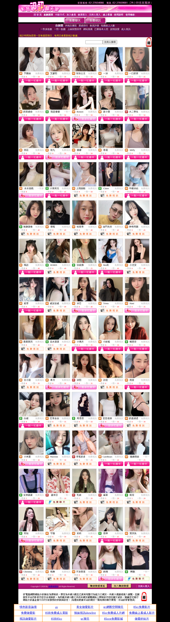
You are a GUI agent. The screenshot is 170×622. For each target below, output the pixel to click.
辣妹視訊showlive (85, 612)
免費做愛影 (53, 586)
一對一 (67, 112)
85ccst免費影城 (113, 618)
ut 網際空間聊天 (113, 606)
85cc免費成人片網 (113, 612)
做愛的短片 (142, 618)
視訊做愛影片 (28, 618)
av (56, 607)
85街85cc (56, 618)
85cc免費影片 (142, 606)
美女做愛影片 (84, 606)
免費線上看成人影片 (142, 612)
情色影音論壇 (28, 606)
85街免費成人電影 (56, 612)
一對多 (40, 188)
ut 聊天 (85, 618)
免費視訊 (39, 73)
